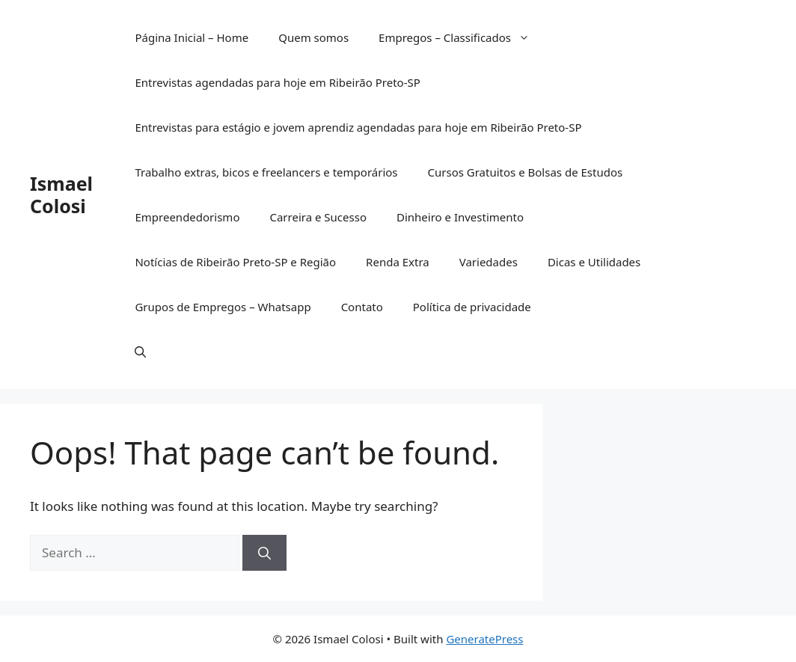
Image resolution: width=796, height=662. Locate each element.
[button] (140, 351)
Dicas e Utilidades (594, 261)
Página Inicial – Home (191, 37)
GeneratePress (484, 638)
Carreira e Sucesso (318, 216)
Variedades (488, 261)
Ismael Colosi (61, 194)
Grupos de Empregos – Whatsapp (222, 306)
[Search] (264, 553)
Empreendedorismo (187, 216)
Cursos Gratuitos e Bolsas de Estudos (525, 172)
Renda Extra (397, 261)
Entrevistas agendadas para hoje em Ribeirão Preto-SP (277, 82)
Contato (362, 306)
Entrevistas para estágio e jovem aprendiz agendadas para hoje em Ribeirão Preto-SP (358, 127)
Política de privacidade (472, 306)
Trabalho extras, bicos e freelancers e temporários (266, 172)
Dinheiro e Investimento (460, 216)
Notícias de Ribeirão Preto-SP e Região (235, 261)
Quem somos (313, 37)
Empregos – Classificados (462, 37)
